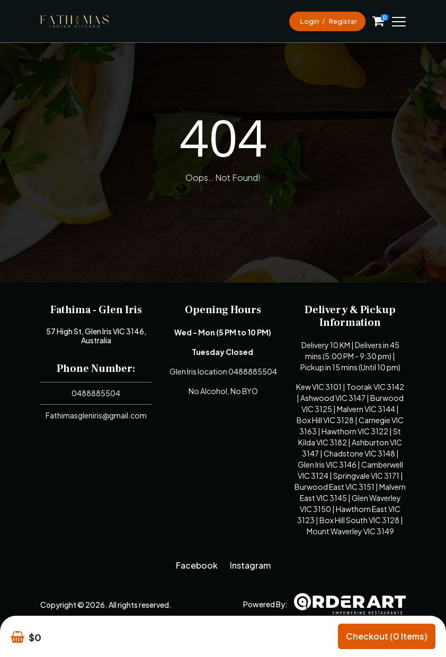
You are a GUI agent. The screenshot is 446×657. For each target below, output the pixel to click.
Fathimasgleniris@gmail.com (96, 415)
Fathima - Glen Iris (96, 310)
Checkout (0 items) (386, 636)
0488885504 (96, 393)
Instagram (250, 565)
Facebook (197, 565)
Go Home (223, 205)
